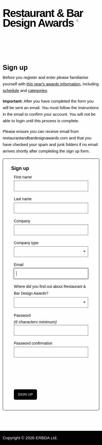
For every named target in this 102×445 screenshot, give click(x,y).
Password (22, 315)
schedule (11, 90)
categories (37, 90)
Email (18, 264)
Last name (23, 199)
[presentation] (55, 372)
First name (23, 177)
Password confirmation (33, 343)
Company (22, 221)
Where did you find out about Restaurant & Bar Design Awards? (50, 289)
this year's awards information (54, 84)
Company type (26, 243)
